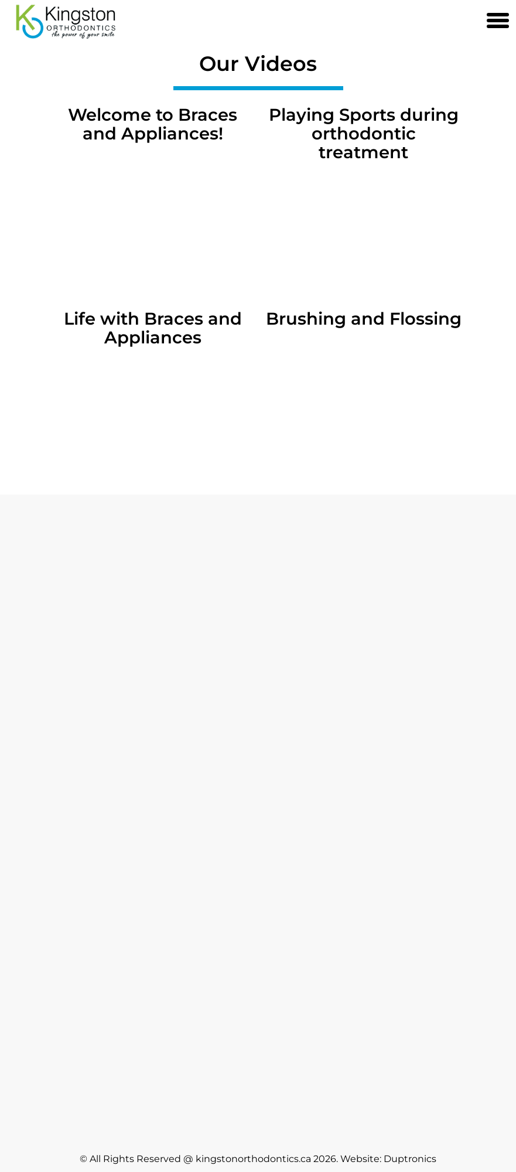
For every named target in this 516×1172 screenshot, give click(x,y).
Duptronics (410, 1158)
